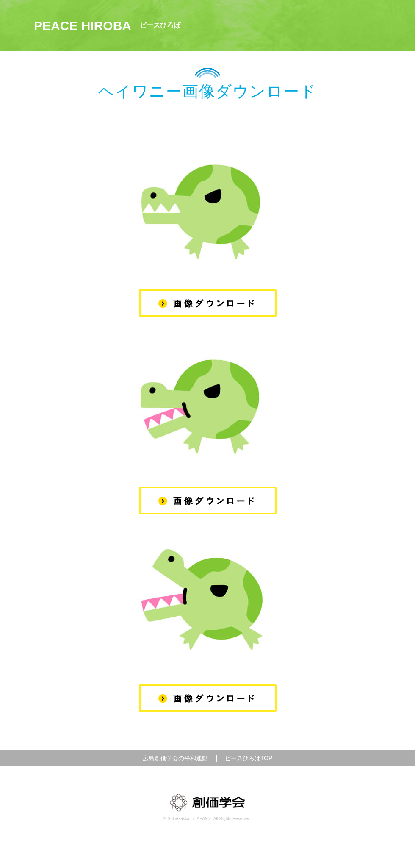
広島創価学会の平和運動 (175, 758)
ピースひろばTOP (249, 758)
